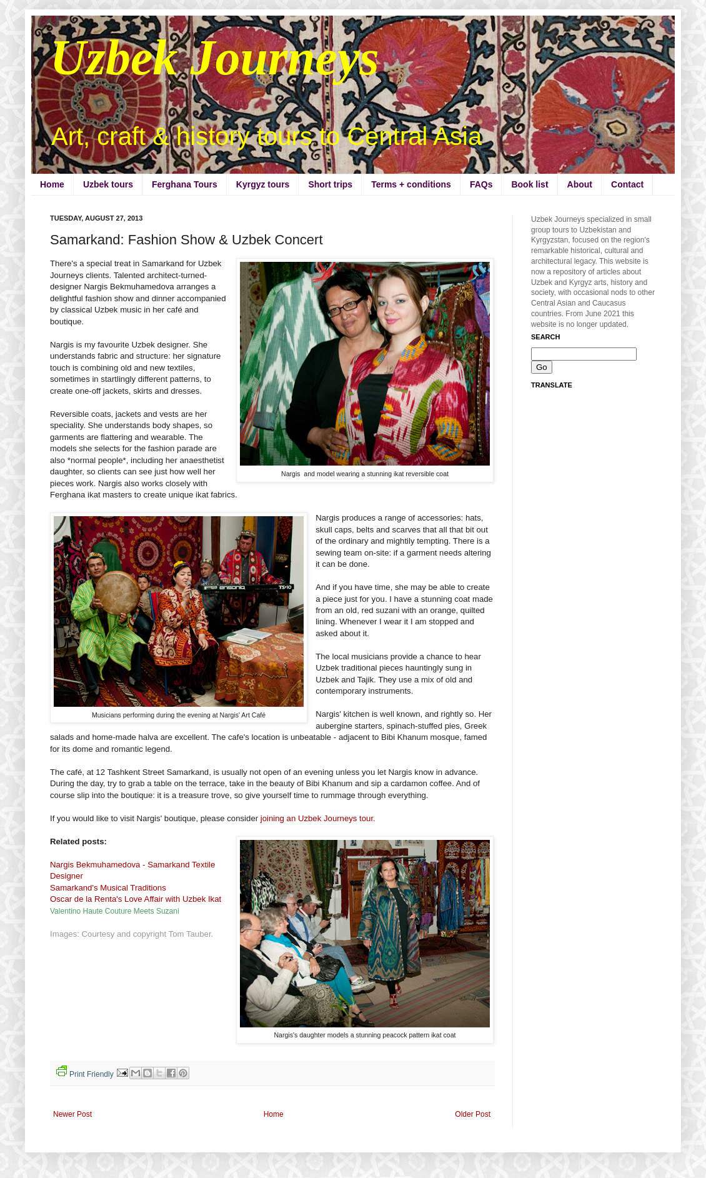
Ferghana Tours (184, 184)
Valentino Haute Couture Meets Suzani (114, 911)
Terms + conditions (411, 184)
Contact (627, 184)
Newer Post (72, 1114)
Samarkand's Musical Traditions (109, 887)
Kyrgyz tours (263, 184)
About (579, 184)
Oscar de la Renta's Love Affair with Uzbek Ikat (137, 899)
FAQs (481, 184)
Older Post (472, 1114)
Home (52, 184)
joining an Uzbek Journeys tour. (318, 818)
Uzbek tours (108, 184)
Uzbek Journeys (214, 57)
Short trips (330, 184)
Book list (529, 184)
